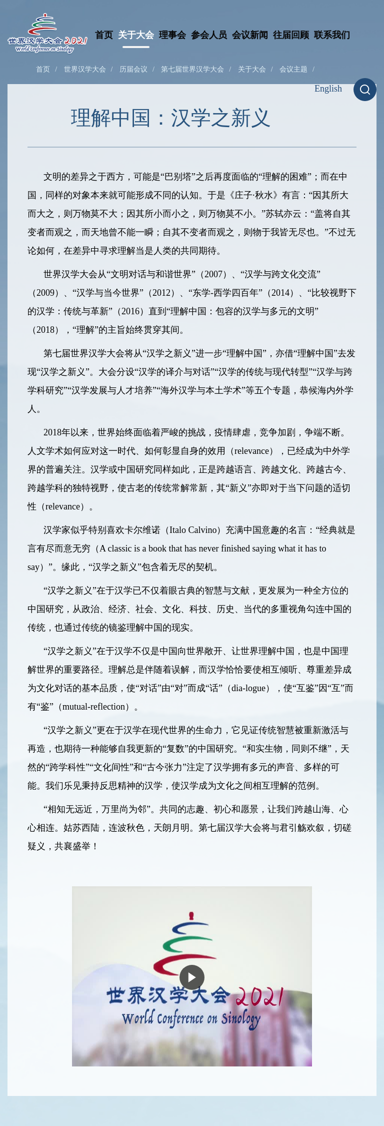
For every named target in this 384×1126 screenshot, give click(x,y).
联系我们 (332, 35)
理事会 (172, 35)
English (328, 89)
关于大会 (136, 35)
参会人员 (209, 35)
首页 (104, 35)
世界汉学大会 (85, 69)
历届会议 (134, 69)
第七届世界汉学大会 (192, 69)
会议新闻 (250, 35)
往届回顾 (291, 35)
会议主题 (294, 69)
